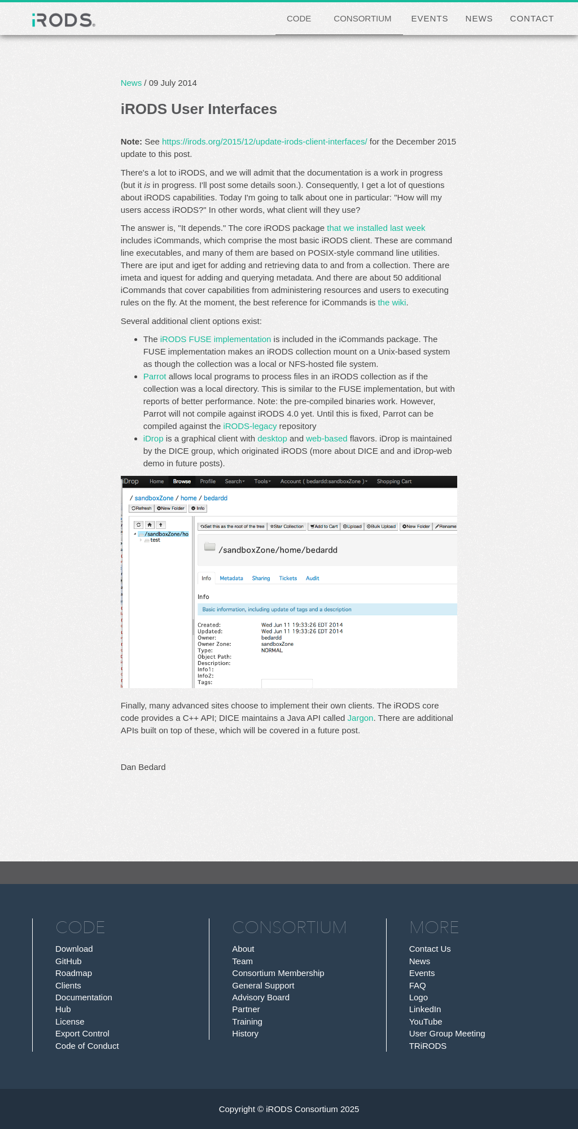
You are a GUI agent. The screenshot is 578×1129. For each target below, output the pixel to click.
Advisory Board (261, 997)
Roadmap (73, 973)
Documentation (83, 997)
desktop (272, 438)
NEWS (479, 18)
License (70, 1021)
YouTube (426, 1021)
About (243, 948)
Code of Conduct (87, 1046)
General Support (263, 985)
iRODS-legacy (250, 426)
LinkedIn (425, 1009)
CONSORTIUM (362, 18)
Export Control (82, 1033)
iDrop (153, 438)
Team (242, 961)
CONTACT (532, 18)
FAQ (417, 985)
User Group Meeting (447, 1033)
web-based (326, 438)
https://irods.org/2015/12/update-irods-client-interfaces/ (264, 141)
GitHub (68, 961)
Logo (418, 997)
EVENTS (430, 18)
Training (247, 1021)
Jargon (361, 718)
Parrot (155, 376)
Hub (63, 1009)
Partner (246, 1009)
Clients (68, 985)
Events (422, 973)
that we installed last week (376, 228)
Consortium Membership (278, 973)
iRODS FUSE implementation (216, 339)
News (131, 82)
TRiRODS (428, 1046)
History (245, 1033)
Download (74, 948)
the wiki (392, 302)
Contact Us (430, 948)
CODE (299, 18)
